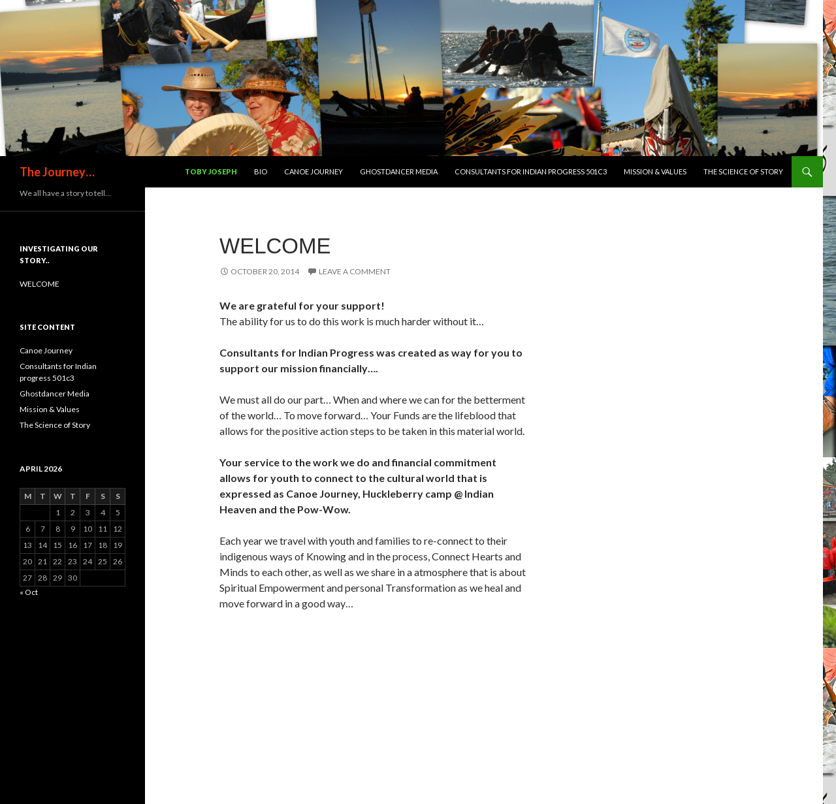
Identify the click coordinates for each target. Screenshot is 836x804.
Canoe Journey (313, 171)
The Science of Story (743, 171)
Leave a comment (355, 271)
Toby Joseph (211, 171)
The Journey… (57, 172)
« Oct (29, 592)
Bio (260, 171)
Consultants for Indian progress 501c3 (531, 171)
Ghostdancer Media (399, 171)
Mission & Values (655, 171)
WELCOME (275, 246)
